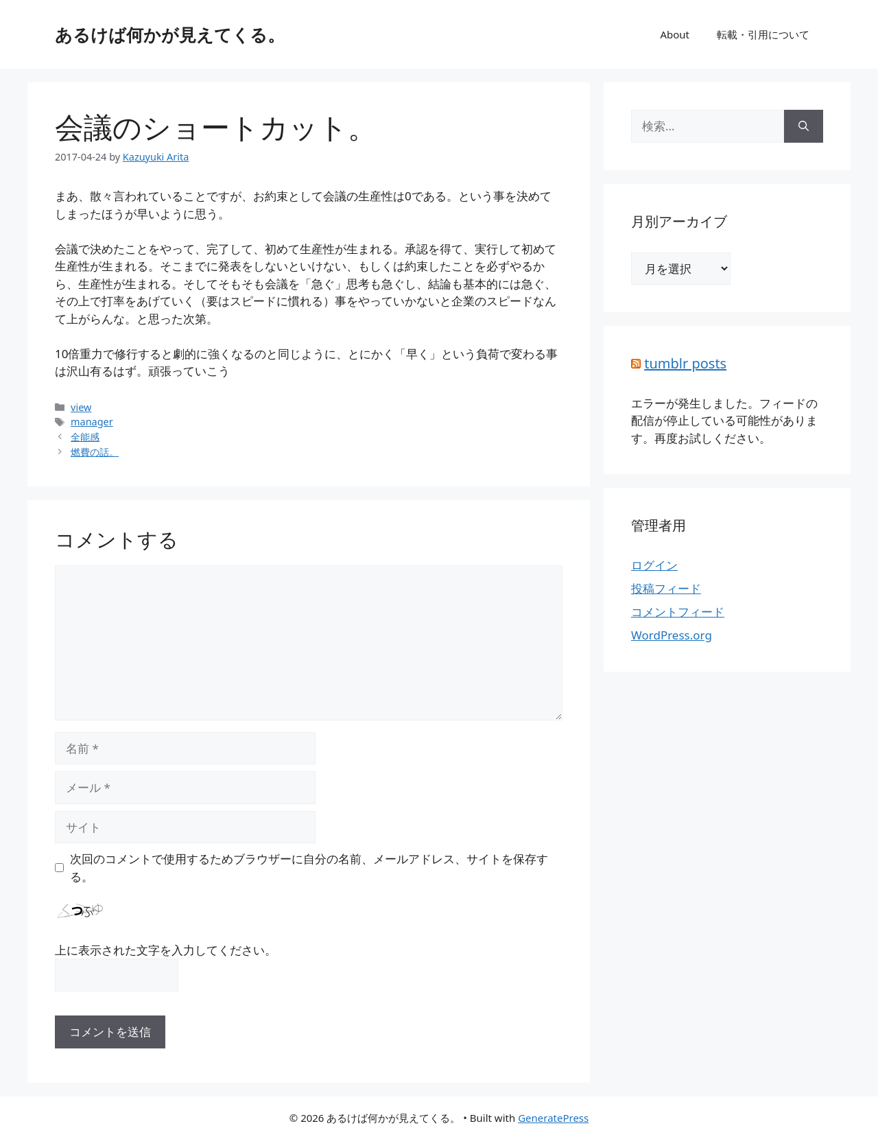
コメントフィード (677, 612)
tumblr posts (685, 363)
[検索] (803, 126)
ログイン (654, 565)
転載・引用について (763, 34)
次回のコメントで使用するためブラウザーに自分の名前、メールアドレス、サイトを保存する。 (309, 867)
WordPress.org (671, 635)
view (81, 407)
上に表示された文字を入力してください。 (165, 950)
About (674, 34)
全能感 (85, 436)
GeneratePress (553, 1118)
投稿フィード (666, 588)
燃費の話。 (95, 451)
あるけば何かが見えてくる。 (170, 34)
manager (92, 421)
